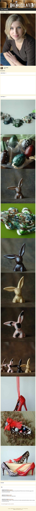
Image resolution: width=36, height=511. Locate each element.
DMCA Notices (13, 508)
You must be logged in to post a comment (7, 503)
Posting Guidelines (18, 508)
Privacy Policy (26, 508)
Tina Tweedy (6, 67)
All (5, 96)
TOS (22, 508)
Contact (9, 508)
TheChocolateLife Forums (19, 509)
